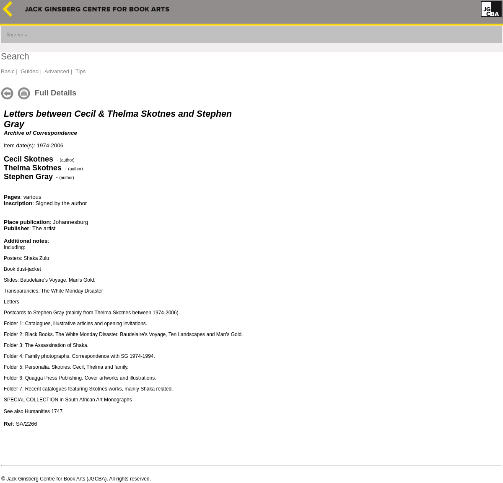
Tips (80, 71)
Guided (30, 71)
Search (17, 35)
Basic (8, 71)
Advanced (56, 71)
